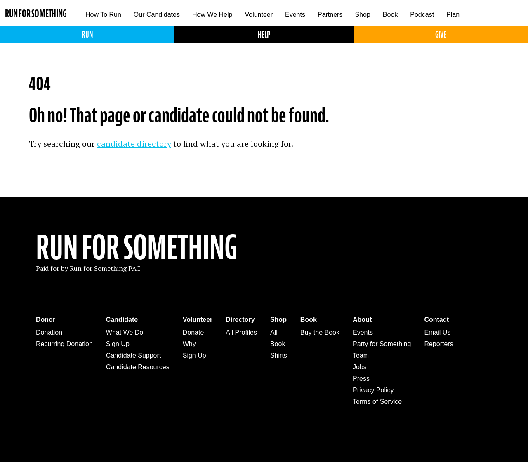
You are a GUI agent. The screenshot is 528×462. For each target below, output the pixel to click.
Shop (362, 14)
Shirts (278, 355)
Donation (49, 332)
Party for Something (382, 343)
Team (361, 355)
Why (189, 343)
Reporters (438, 343)
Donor (45, 319)
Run (87, 34)
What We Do (124, 332)
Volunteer (259, 14)
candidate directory (134, 143)
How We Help (212, 14)
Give (440, 34)
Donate (193, 332)
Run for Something (36, 13)
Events (295, 14)
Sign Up (118, 343)
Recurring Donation (64, 343)
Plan (453, 14)
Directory (240, 319)
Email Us (437, 332)
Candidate (122, 319)
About (362, 319)
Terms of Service (377, 401)
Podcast (422, 14)
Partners (330, 14)
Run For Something (136, 247)
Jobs (360, 367)
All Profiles (241, 332)
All (274, 332)
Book (390, 14)
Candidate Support (133, 355)
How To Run (103, 14)
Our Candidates (157, 14)
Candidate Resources (138, 367)
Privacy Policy (373, 390)
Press (361, 378)
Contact (436, 319)
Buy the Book (319, 332)
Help (264, 34)
